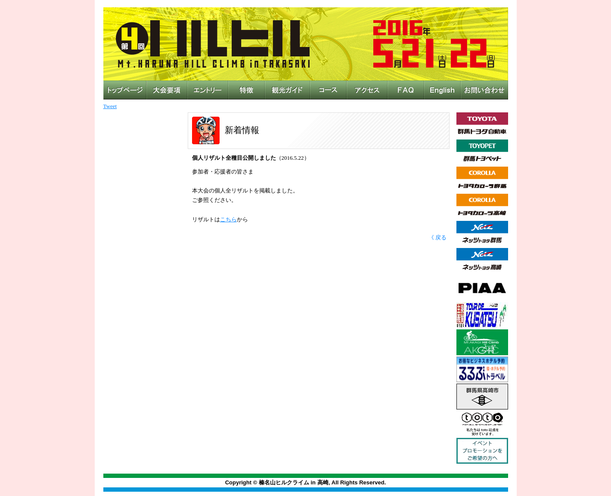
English (442, 90)
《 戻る (437, 237)
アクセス (367, 90)
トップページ (124, 90)
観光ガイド (287, 90)
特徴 (246, 90)
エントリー (207, 90)
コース (328, 90)
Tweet (110, 106)
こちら (228, 219)
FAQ (406, 90)
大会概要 (166, 90)
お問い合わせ (484, 90)
